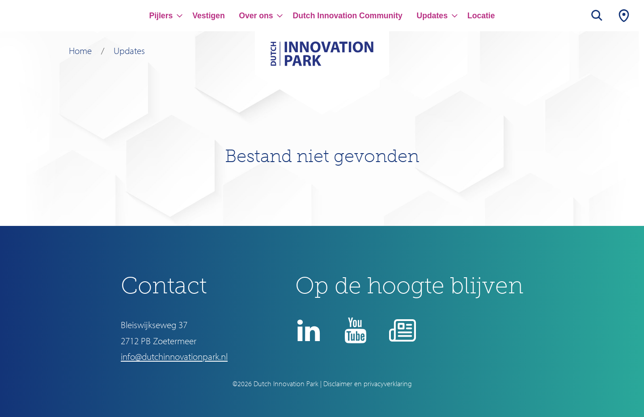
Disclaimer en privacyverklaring (367, 383)
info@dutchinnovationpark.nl (174, 356)
